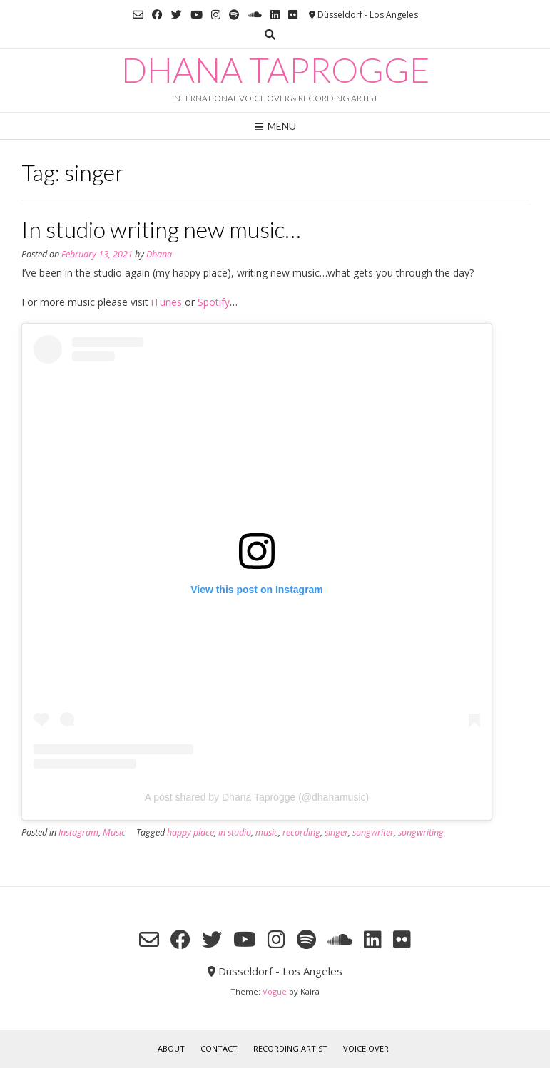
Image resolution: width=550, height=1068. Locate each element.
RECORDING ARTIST (290, 1048)
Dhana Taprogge (275, 70)
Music (114, 832)
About (171, 1048)
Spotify (214, 302)
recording (301, 832)
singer (336, 832)
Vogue (275, 991)
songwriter (373, 832)
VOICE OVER (366, 1048)
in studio (234, 832)
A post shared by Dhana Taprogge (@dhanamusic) (257, 797)
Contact (219, 1048)
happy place (190, 832)
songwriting (421, 832)
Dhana (159, 254)
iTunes (166, 302)
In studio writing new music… (161, 229)
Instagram (78, 832)
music (266, 832)
